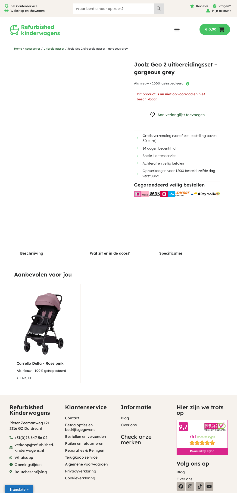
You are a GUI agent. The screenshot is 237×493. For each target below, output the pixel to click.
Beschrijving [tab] (31, 253)
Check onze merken (136, 439)
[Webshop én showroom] (6, 10)
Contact (72, 418)
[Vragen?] (214, 6)
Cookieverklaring (80, 478)
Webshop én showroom (27, 10)
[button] (177, 29)
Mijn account (221, 10)
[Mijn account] (208, 10)
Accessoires (33, 48)
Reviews (202, 6)
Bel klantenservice (23, 6)
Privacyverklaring (80, 471)
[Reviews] (192, 6)
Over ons (129, 425)
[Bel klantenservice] (6, 6)
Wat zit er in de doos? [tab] (110, 253)
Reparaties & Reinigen (84, 450)
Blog (125, 418)
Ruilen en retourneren (84, 443)
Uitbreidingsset (54, 48)
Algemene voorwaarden (86, 464)
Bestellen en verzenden (85, 436)
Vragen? (224, 6)
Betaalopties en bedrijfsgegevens (80, 427)
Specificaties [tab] (171, 253)
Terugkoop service (81, 457)
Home (18, 48)
